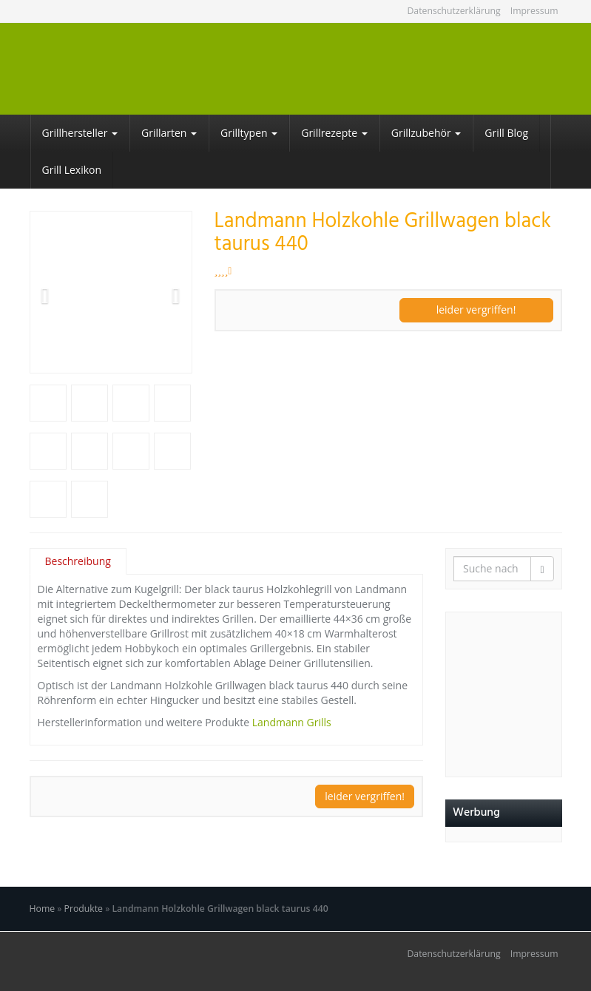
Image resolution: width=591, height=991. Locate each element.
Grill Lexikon (72, 170)
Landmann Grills (291, 722)
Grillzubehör (426, 133)
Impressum (534, 10)
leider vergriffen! (476, 309)
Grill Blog (506, 133)
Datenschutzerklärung (453, 10)
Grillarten (169, 133)
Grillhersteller (80, 133)
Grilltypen (248, 133)
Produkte (83, 908)
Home (42, 908)
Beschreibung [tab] (78, 561)
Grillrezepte (334, 133)
